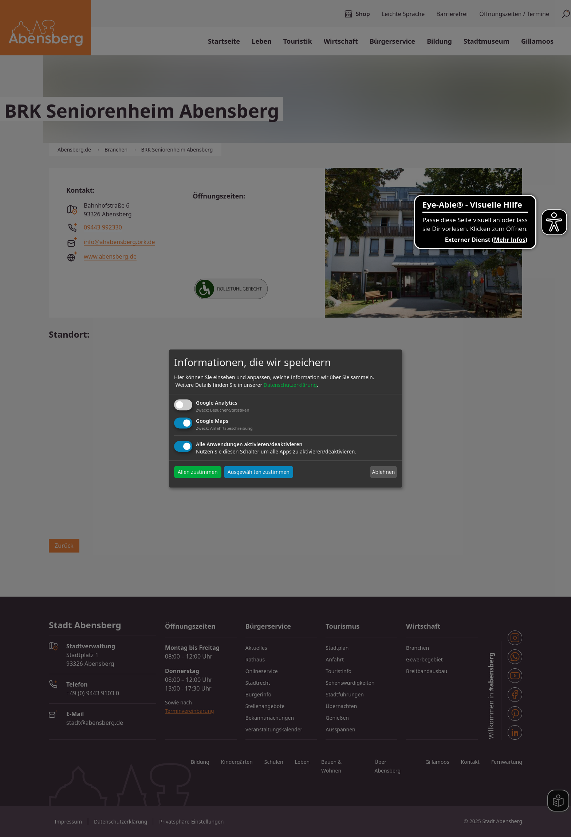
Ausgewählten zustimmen (259, 472)
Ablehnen (383, 471)
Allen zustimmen (198, 472)
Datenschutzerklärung (290, 384)
